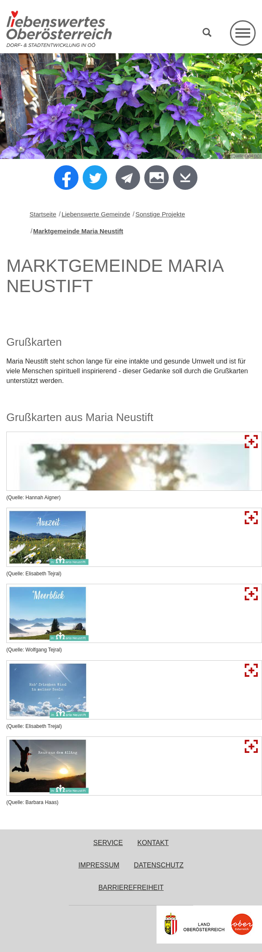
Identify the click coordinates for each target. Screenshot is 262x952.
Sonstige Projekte (160, 214)
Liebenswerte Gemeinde (96, 214)
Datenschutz (159, 865)
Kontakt (153, 842)
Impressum (98, 865)
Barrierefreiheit (131, 887)
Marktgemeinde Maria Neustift (78, 231)
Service (108, 842)
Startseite (43, 214)
